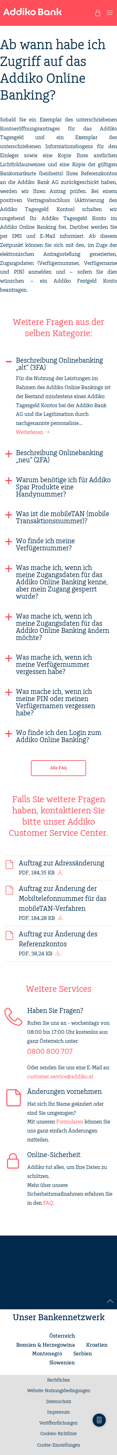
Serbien (82, 1353)
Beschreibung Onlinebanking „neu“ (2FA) (59, 456)
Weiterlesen (29, 432)
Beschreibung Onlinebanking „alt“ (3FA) (59, 364)
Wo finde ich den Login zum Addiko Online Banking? (58, 736)
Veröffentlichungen (58, 1423)
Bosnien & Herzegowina (45, 1345)
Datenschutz (58, 1402)
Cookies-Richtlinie (58, 1434)
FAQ (48, 1203)
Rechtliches (58, 1380)
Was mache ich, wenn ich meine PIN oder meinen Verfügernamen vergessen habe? (55, 703)
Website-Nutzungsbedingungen (58, 1391)
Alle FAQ (58, 768)
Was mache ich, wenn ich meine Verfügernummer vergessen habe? (54, 664)
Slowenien (62, 1362)
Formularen (69, 1121)
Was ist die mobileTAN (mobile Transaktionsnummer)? (62, 517)
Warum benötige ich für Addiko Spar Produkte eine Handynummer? (63, 487)
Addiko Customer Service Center (57, 828)
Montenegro (47, 1353)
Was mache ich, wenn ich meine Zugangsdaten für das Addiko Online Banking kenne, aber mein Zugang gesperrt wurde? (62, 582)
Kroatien (97, 1345)
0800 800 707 (50, 1051)
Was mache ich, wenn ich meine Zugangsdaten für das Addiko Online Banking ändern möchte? (62, 627)
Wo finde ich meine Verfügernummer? (45, 545)
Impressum (58, 1412)
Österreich (62, 1336)
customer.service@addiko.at (60, 1076)
